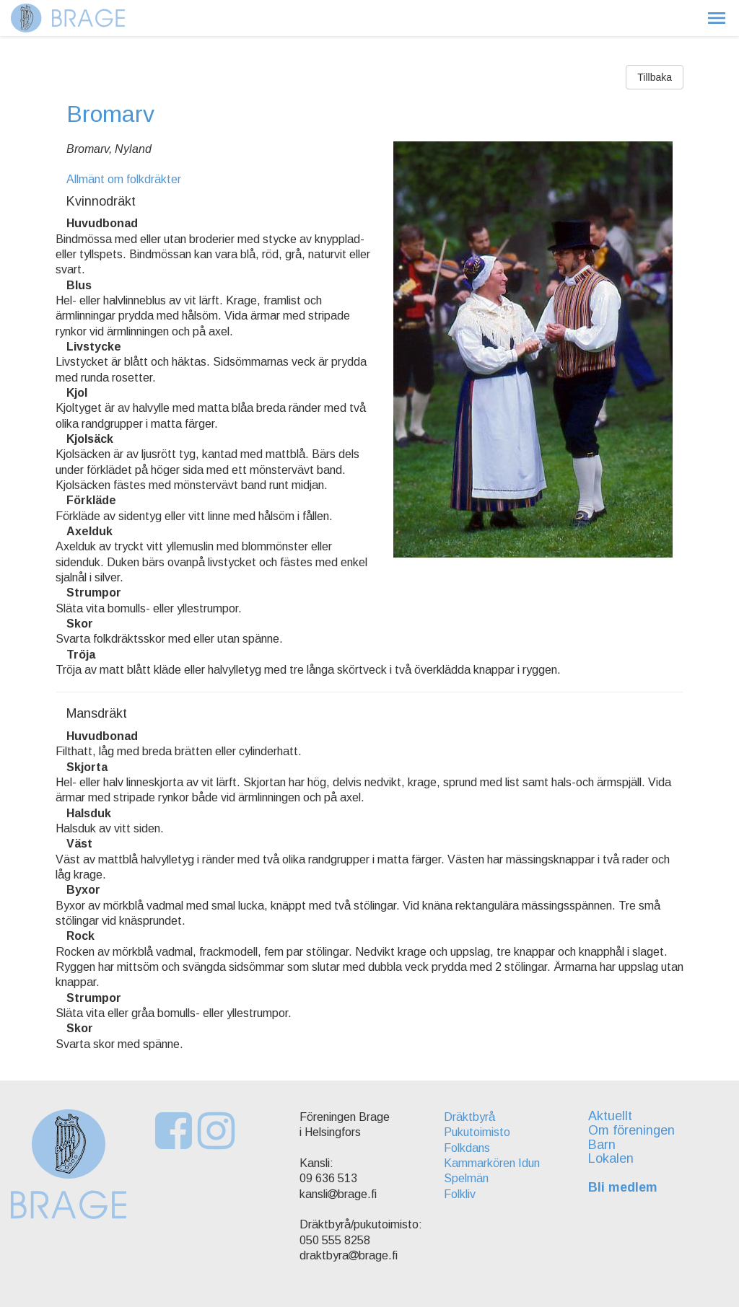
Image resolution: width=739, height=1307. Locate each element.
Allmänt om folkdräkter (123, 179)
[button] (716, 18)
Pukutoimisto (477, 1132)
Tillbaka (654, 77)
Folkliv (460, 1194)
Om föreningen (631, 1130)
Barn (602, 1144)
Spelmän (466, 1178)
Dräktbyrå (469, 1117)
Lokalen (611, 1158)
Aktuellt (610, 1116)
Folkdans (467, 1148)
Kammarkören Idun (492, 1163)
